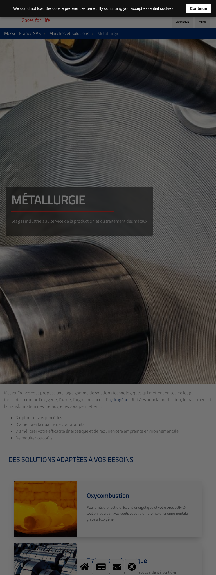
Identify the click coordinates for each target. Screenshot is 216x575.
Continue (198, 8)
